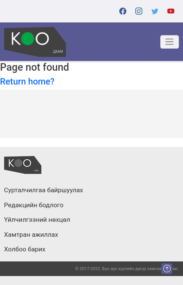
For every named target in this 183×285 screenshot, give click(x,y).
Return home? (27, 81)
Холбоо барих (24, 249)
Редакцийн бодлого (33, 205)
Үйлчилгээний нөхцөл (37, 220)
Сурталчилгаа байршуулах (43, 190)
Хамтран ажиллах (31, 235)
